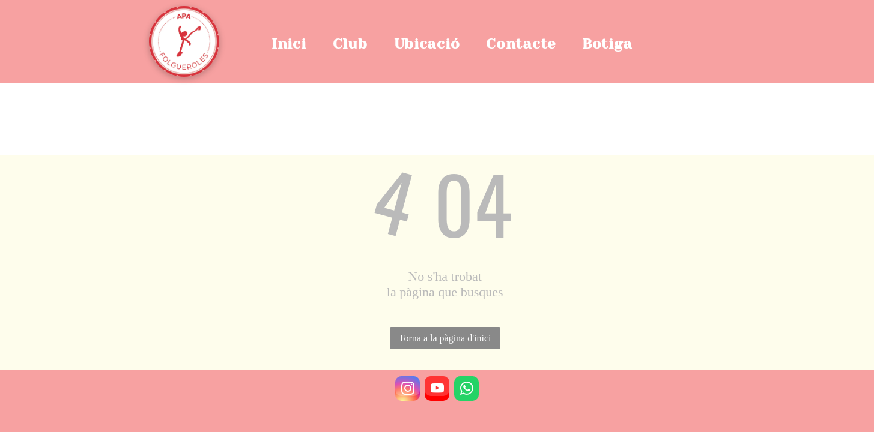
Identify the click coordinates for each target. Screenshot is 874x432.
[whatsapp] (466, 390)
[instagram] (407, 390)
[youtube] (437, 390)
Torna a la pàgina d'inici (445, 338)
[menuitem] (295, 44)
